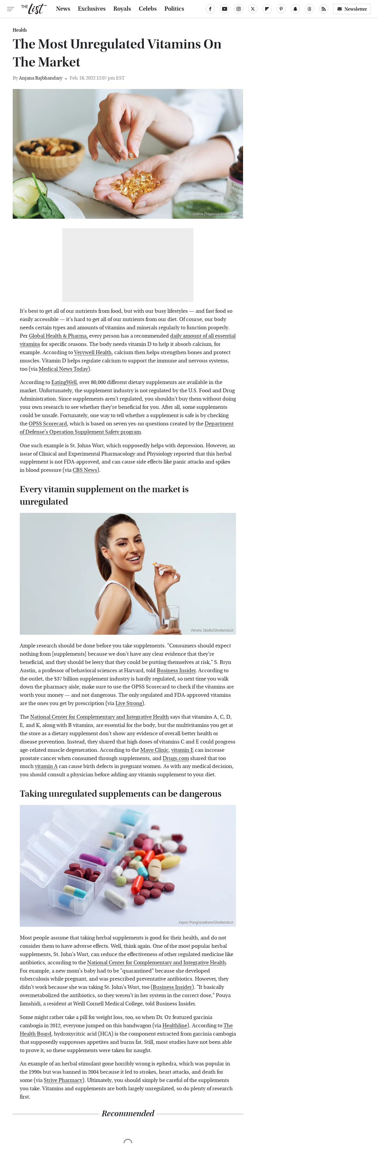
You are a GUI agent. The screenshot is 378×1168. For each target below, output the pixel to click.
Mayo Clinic (154, 750)
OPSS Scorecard (48, 424)
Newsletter (352, 9)
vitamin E (182, 750)
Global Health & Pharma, (58, 336)
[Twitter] (253, 9)
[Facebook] (210, 9)
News (63, 8)
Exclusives (92, 8)
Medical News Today (63, 369)
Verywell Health (93, 352)
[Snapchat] (295, 9)
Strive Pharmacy (63, 1080)
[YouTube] (224, 9)
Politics (174, 8)
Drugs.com (176, 758)
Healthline (174, 1026)
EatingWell (64, 382)
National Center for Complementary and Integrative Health (99, 717)
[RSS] (323, 9)
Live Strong (128, 703)
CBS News (85, 470)
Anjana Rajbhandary (40, 78)
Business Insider (176, 671)
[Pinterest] (281, 9)
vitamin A (46, 766)
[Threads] (309, 9)
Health (20, 30)
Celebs (148, 8)
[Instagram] (238, 9)
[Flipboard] (267, 9)
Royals (122, 8)
